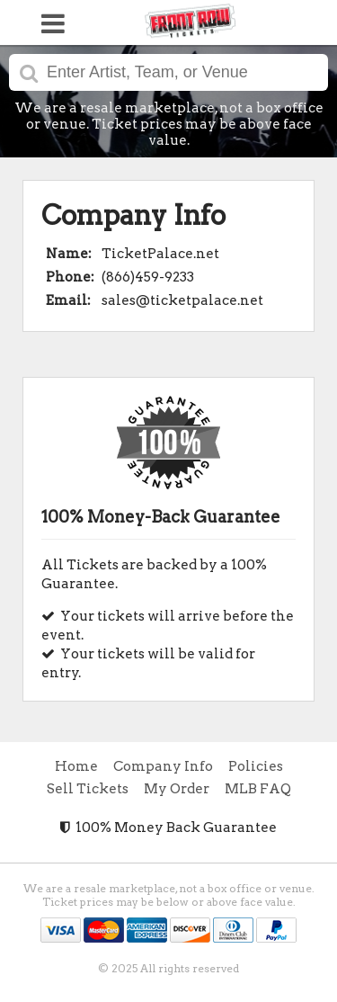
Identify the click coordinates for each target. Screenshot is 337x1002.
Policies (255, 766)
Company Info (163, 766)
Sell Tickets (88, 789)
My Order (176, 789)
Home (76, 766)
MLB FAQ (258, 789)
